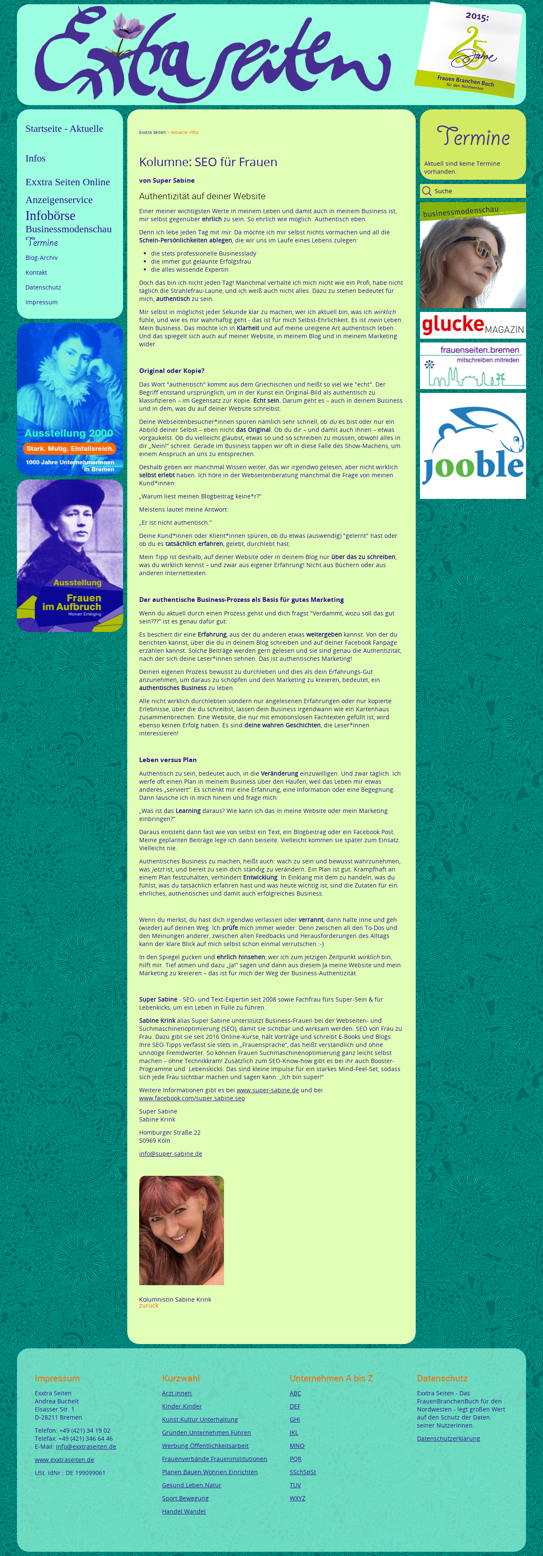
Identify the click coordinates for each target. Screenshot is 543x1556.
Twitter (152, 124)
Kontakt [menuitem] (36, 272)
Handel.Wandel (184, 1511)
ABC (295, 1393)
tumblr (203, 124)
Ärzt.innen (177, 1393)
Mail (193, 124)
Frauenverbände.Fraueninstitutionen (214, 1459)
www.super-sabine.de (268, 1090)
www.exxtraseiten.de (64, 1460)
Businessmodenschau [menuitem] (68, 228)
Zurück (148, 1305)
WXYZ (297, 1498)
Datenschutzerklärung (448, 1438)
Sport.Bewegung (185, 1498)
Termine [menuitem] (41, 242)
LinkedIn (173, 124)
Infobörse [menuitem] (50, 216)
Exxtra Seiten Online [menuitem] (67, 181)
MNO (297, 1446)
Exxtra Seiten (152, 132)
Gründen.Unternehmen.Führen (206, 1432)
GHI (295, 1419)
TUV (295, 1485)
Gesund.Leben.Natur (191, 1485)
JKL (294, 1432)
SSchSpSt (303, 1472)
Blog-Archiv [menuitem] (41, 257)
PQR (296, 1459)
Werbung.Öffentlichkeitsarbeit (205, 1446)
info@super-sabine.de (170, 1154)
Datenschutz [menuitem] (43, 287)
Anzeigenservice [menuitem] (59, 199)
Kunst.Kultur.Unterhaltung (200, 1419)
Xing (183, 124)
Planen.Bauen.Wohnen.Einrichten (210, 1472)
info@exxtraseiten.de (86, 1446)
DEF (295, 1406)
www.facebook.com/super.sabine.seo (192, 1098)
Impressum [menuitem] (41, 302)
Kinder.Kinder (182, 1406)
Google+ (163, 124)
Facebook (142, 124)
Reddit (213, 124)
